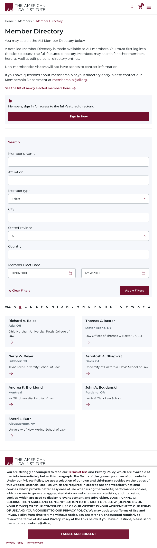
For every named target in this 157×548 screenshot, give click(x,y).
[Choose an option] (78, 199)
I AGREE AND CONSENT (78, 534)
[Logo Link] (25, 7)
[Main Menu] (149, 7)
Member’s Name (22, 154)
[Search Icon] (133, 7)
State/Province (20, 228)
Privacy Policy (14, 542)
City (11, 209)
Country (14, 246)
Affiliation (16, 172)
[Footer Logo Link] (78, 461)
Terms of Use (35, 542)
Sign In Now (79, 116)
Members (25, 21)
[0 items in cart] (140, 7)
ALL (7, 306)
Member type (19, 191)
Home (9, 21)
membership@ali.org (69, 80)
